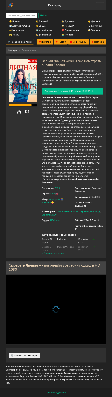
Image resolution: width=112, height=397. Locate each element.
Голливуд (95, 211)
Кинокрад (54, 5)
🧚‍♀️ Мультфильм (43, 30)
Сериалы (84, 211)
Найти (43, 15)
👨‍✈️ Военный (41, 21)
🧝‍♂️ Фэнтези (68, 34)
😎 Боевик (14, 21)
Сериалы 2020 (49, 214)
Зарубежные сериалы (67, 211)
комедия (46, 202)
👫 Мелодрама (16, 30)
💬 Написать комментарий (24, 355)
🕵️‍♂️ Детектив (68, 21)
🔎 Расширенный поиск (20, 41)
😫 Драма (40, 25)
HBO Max (55, 220)
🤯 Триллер (94, 30)
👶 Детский (94, 21)
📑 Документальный (18, 25)
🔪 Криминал (95, 25)
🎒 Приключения (70, 30)
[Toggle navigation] (100, 5)
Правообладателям (56, 392)
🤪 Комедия (68, 25)
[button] (53, 253)
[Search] (21, 15)
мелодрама (55, 199)
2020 (57, 188)
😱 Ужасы (14, 34)
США (52, 193)
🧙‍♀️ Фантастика (43, 34)
